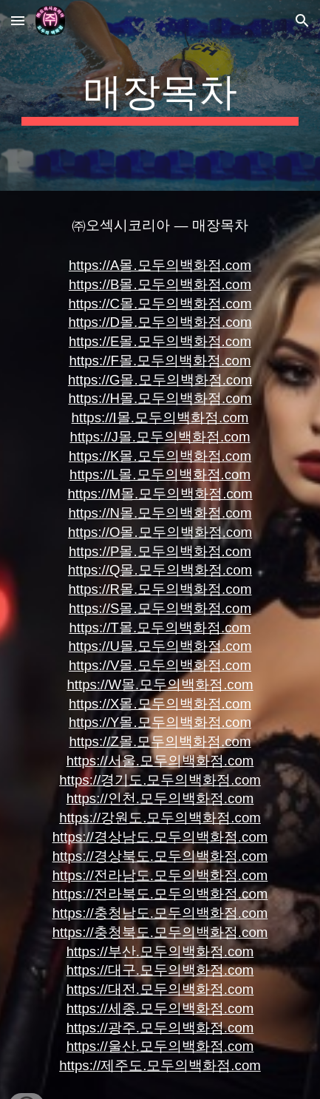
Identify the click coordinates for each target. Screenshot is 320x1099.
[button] (17, 20)
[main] (160, 95)
